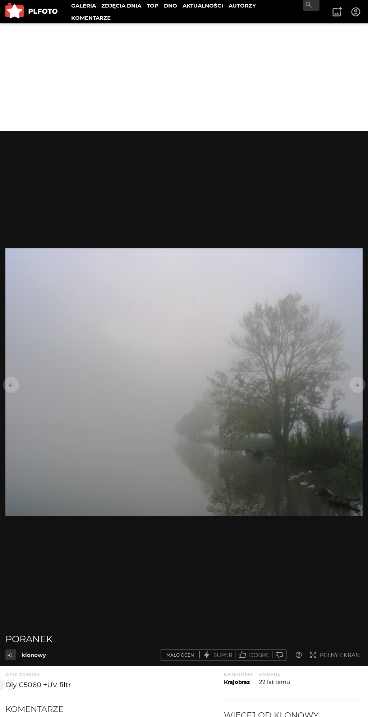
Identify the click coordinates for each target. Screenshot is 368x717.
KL (10, 655)
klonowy (34, 655)
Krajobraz (237, 682)
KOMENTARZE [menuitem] (91, 17)
